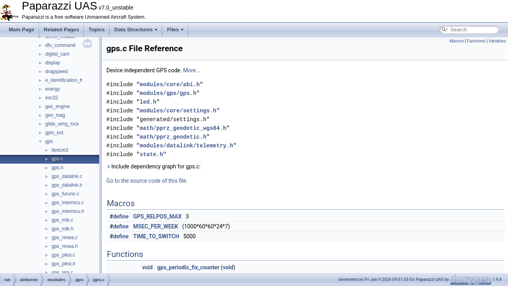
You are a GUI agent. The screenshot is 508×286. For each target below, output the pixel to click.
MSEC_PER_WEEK (155, 226)
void (147, 267)
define (121, 216)
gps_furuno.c (65, 194)
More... (191, 70)
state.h (151, 154)
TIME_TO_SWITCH (156, 236)
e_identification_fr (64, 80)
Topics (97, 30)
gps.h (57, 167)
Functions (476, 41)
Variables (497, 41)
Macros (457, 41)
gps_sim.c (62, 272)
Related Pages (61, 30)
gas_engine (57, 106)
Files (175, 30)
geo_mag (55, 115)
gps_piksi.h (63, 264)
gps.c (57, 159)
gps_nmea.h (65, 246)
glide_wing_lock (62, 124)
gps (49, 141)
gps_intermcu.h (68, 211)
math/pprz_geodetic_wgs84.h (183, 128)
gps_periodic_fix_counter (188, 267)
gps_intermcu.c (68, 202)
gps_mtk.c (62, 220)
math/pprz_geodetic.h (173, 137)
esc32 (51, 97)
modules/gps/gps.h (168, 93)
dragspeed (56, 71)
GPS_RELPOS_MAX (157, 216)
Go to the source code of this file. (147, 181)
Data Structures (136, 30)
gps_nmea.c (64, 237)
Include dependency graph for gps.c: (153, 166)
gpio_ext (54, 132)
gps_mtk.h (62, 229)
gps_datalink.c (67, 176)
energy (52, 89)
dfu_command (60, 45)
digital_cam (57, 54)
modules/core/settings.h (178, 110)
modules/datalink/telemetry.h (186, 145)
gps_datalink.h (67, 185)
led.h (148, 102)
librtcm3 (60, 150)
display (52, 63)
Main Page (21, 30)
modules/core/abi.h (170, 84)
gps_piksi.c (63, 255)
